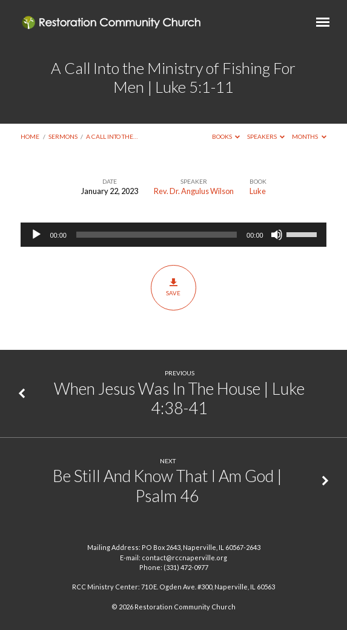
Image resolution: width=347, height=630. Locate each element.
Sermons (63, 136)
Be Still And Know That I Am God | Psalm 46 (167, 485)
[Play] (36, 235)
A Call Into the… (111, 136)
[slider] (156, 235)
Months (309, 136)
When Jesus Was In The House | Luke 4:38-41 (179, 398)
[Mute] (277, 235)
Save (173, 287)
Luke (258, 191)
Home (30, 136)
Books (226, 136)
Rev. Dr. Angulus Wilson (194, 191)
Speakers (266, 136)
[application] (173, 235)
